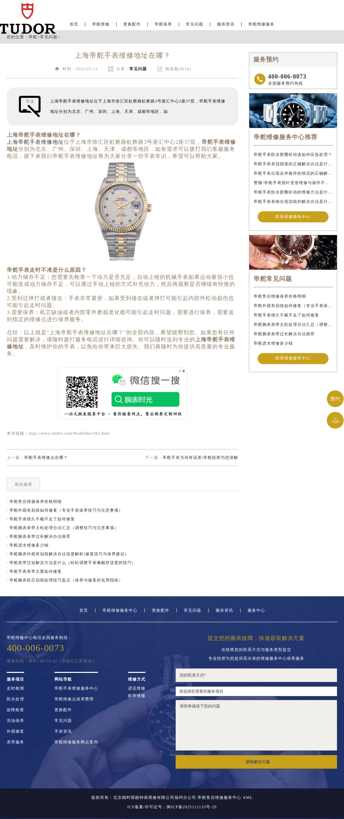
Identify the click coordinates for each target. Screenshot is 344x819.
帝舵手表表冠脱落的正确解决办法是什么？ (293, 164)
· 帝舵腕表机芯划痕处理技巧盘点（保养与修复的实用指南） (65, 580)
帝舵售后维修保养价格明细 (280, 296)
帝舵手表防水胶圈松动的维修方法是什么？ (293, 192)
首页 (83, 610)
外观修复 (15, 731)
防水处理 (15, 699)
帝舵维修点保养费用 (74, 699)
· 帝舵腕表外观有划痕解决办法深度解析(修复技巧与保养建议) (66, 554)
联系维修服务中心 (292, 217)
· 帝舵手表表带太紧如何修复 (34, 571)
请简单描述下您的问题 (256, 725)
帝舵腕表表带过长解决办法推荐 (284, 334)
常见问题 (194, 26)
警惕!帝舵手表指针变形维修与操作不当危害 (293, 182)
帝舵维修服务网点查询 (76, 742)
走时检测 (15, 688)
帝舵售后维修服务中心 (219, 797)
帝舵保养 (163, 26)
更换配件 (132, 26)
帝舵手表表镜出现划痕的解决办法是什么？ (293, 201)
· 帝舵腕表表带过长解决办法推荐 (39, 536)
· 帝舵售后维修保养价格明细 (34, 501)
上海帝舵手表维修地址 (35, 142)
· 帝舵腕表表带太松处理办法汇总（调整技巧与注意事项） (63, 527)
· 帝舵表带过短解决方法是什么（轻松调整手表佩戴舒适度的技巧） (71, 562)
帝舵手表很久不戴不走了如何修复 (286, 315)
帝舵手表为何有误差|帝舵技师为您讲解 (200, 457)
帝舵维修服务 (261, 26)
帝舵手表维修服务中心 (76, 688)
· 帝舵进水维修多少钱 (28, 545)
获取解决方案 (258, 762)
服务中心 (256, 610)
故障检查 (15, 710)
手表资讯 (63, 731)
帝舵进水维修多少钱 (273, 343)
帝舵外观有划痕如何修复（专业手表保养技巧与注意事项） (293, 305)
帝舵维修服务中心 (119, 610)
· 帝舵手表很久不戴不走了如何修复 (41, 519)
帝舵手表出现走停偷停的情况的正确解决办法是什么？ (293, 173)
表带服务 (15, 742)
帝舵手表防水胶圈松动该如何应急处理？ (293, 154)
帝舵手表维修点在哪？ (46, 457)
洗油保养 (15, 721)
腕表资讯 (225, 26)
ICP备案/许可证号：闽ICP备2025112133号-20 (172, 807)
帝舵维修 (101, 26)
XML (248, 797)
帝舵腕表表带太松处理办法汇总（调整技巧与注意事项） (293, 324)
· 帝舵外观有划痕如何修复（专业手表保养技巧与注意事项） (65, 510)
